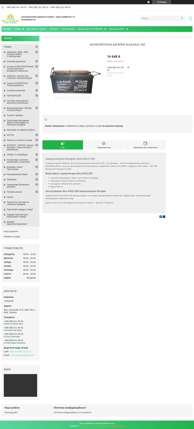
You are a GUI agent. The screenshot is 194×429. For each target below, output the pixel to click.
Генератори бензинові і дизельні (18, 185)
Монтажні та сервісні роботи (21, 130)
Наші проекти (11, 231)
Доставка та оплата (36, 29)
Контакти (53, 29)
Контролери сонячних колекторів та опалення (18, 161)
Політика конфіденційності (113, 426)
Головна (7, 29)
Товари (17, 29)
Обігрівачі (11, 179)
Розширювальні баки (17, 174)
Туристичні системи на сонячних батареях (18, 203)
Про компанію (68, 29)
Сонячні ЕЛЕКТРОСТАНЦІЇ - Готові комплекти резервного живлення (21, 68)
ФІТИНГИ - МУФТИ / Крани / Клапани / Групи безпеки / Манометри (20, 147)
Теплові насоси (14, 192)
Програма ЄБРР (117, 29)
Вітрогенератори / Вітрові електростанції (19, 109)
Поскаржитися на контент (90, 426)
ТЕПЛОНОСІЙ (14, 95)
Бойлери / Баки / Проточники (15, 168)
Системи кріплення (16, 61)
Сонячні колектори (16, 90)
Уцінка (10, 197)
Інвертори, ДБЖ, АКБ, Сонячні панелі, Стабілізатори (17, 54)
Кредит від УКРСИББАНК (90, 29)
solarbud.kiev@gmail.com (22, 355)
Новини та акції (12, 236)
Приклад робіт (11, 412)
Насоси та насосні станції (19, 140)
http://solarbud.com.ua (20, 351)
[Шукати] (182, 18)
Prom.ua (111, 423)
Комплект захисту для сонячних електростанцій (19, 77)
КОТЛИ (10, 135)
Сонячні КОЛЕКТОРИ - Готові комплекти (18, 84)
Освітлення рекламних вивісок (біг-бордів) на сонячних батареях (18, 122)
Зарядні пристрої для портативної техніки (17, 215)
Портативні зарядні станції (20, 209)
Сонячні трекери (15, 115)
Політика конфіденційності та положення (72, 412)
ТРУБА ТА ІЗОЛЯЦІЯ (17, 154)
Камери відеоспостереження (17, 223)
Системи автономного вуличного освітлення (17, 102)
